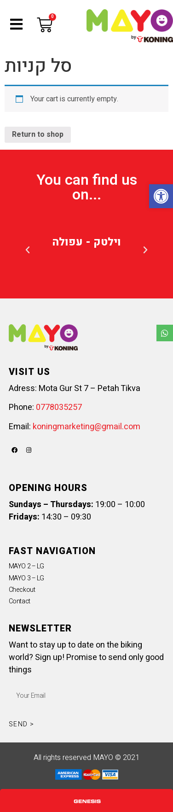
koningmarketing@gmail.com (86, 427)
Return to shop (37, 134)
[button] (27, 250)
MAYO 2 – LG (26, 566)
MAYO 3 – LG (26, 578)
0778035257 (59, 407)
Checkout (22, 590)
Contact (19, 601)
